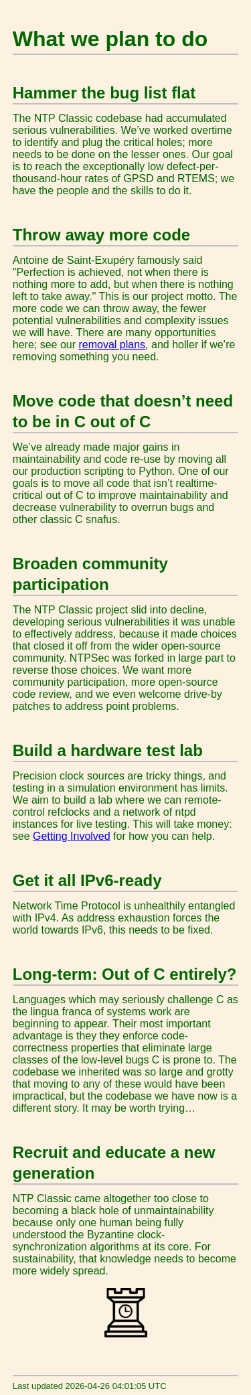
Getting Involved (71, 836)
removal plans (111, 344)
